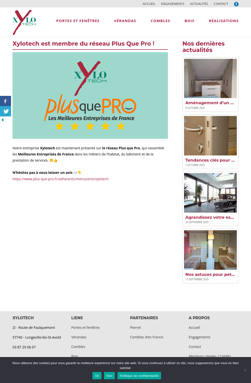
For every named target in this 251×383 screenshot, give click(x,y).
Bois (74, 356)
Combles (78, 346)
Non (109, 376)
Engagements (172, 3)
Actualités (199, 3)
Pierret (135, 327)
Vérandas (78, 337)
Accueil (149, 3)
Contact (221, 3)
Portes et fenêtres (85, 327)
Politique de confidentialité (139, 376)
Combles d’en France (146, 337)
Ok (97, 376)
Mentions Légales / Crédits (210, 356)
